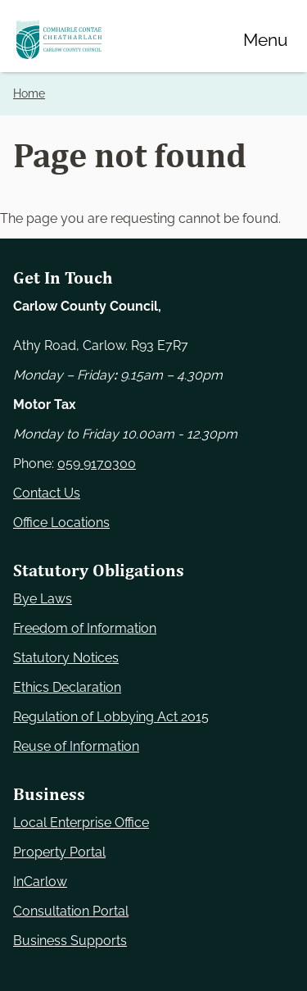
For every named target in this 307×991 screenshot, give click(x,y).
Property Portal (59, 852)
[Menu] (265, 39)
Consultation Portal (71, 911)
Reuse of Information (76, 746)
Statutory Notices (66, 658)
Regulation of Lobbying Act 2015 (111, 717)
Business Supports (70, 940)
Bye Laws (42, 599)
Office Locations (61, 522)
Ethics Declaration (67, 687)
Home (29, 93)
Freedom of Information (84, 628)
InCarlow (40, 881)
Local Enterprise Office (81, 822)
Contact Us (46, 493)
